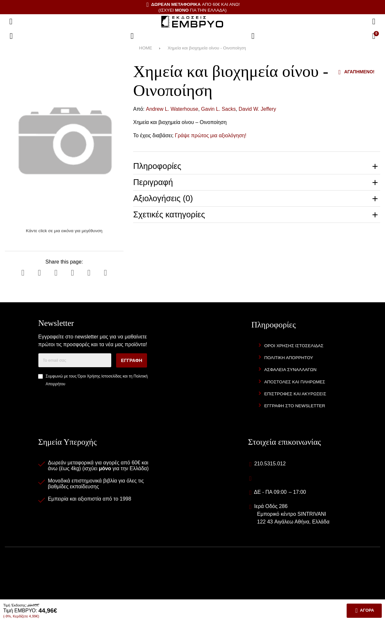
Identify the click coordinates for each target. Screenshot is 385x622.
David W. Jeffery (257, 109)
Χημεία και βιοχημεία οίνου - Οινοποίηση (207, 48)
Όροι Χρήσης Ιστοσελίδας (100, 376)
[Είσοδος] (253, 36)
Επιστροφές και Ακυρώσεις (295, 393)
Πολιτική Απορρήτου (288, 357)
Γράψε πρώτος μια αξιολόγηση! (210, 135)
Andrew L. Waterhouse (172, 109)
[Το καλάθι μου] (373, 36)
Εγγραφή (131, 360)
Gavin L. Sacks (218, 109)
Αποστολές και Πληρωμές (294, 381)
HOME (145, 48)
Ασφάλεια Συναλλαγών (290, 369)
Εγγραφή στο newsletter (294, 405)
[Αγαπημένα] (132, 36)
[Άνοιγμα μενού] (11, 22)
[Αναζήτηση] (373, 21)
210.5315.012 (270, 463)
